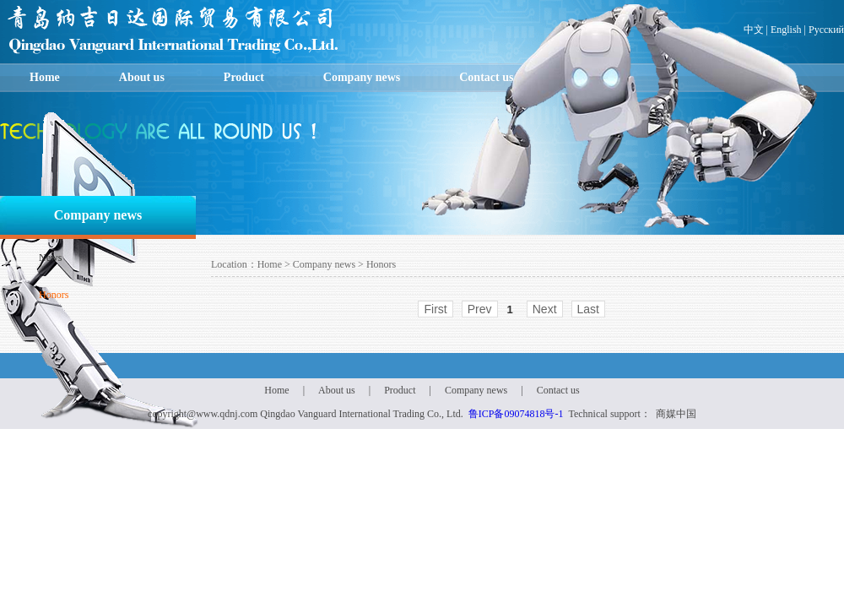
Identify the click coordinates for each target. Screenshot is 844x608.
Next (545, 309)
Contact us (486, 77)
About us (142, 77)
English (786, 29)
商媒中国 (676, 414)
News (50, 257)
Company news (361, 77)
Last (588, 309)
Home (45, 77)
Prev (480, 309)
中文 (754, 29)
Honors (53, 295)
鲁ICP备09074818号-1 (516, 414)
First (435, 309)
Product (244, 77)
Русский (826, 29)
